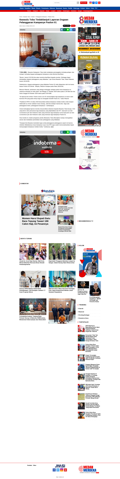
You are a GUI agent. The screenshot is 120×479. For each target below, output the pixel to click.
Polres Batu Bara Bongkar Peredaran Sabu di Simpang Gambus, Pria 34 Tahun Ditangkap (93, 414)
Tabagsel (35, 11)
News (33, 8)
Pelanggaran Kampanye (41, 16)
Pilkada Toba (51, 16)
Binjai (47, 11)
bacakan (67, 25)
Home (22, 8)
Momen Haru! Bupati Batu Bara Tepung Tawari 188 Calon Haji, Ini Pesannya (36, 221)
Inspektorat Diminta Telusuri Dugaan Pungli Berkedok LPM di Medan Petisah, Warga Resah (92, 396)
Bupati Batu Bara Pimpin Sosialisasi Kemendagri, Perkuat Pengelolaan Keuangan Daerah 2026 (65, 229)
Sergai (80, 11)
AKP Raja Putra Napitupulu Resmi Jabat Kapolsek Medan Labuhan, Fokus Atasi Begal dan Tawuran (92, 328)
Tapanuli (42, 11)
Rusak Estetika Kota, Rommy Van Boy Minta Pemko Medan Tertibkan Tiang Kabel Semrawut (92, 405)
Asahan (59, 11)
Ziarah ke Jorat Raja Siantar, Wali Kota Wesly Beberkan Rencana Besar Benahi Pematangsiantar (31, 262)
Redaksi (29, 465)
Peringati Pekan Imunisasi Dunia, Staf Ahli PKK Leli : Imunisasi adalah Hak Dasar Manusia (65, 209)
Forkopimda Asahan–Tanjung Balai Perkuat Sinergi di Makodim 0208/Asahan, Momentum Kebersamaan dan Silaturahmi (32, 318)
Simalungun (66, 11)
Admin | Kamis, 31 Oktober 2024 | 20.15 (27, 25)
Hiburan (52, 8)
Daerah (33, 16)
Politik (70, 8)
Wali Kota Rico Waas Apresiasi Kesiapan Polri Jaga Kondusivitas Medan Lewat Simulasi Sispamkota (62, 290)
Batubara (73, 11)
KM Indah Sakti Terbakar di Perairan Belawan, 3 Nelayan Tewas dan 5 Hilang (92, 386)
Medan (29, 11)
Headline (28, 8)
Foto (92, 8)
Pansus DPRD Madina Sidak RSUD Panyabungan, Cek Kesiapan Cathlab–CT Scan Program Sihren (32, 290)
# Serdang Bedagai (83, 315)
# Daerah (80, 308)
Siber (34, 465)
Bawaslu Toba (26, 16)
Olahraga (76, 8)
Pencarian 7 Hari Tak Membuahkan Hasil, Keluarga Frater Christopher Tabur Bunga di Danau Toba (91, 337)
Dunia (65, 8)
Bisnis (38, 8)
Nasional (59, 8)
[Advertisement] (47, 170)
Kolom (83, 8)
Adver (88, 8)
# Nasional (81, 311)
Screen (83, 2)
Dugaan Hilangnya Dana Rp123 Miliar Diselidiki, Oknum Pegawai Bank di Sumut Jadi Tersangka (92, 366)
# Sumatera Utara (83, 318)
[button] (99, 7)
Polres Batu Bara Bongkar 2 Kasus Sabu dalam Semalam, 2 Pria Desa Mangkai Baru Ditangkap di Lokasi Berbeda (92, 348)
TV (96, 8)
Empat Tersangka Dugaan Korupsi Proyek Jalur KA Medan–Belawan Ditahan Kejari (92, 357)
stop (73, 25)
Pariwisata (45, 8)
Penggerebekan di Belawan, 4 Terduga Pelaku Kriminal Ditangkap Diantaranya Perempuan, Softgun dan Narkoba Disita (92, 377)
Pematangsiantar (88, 11)
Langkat (53, 11)
